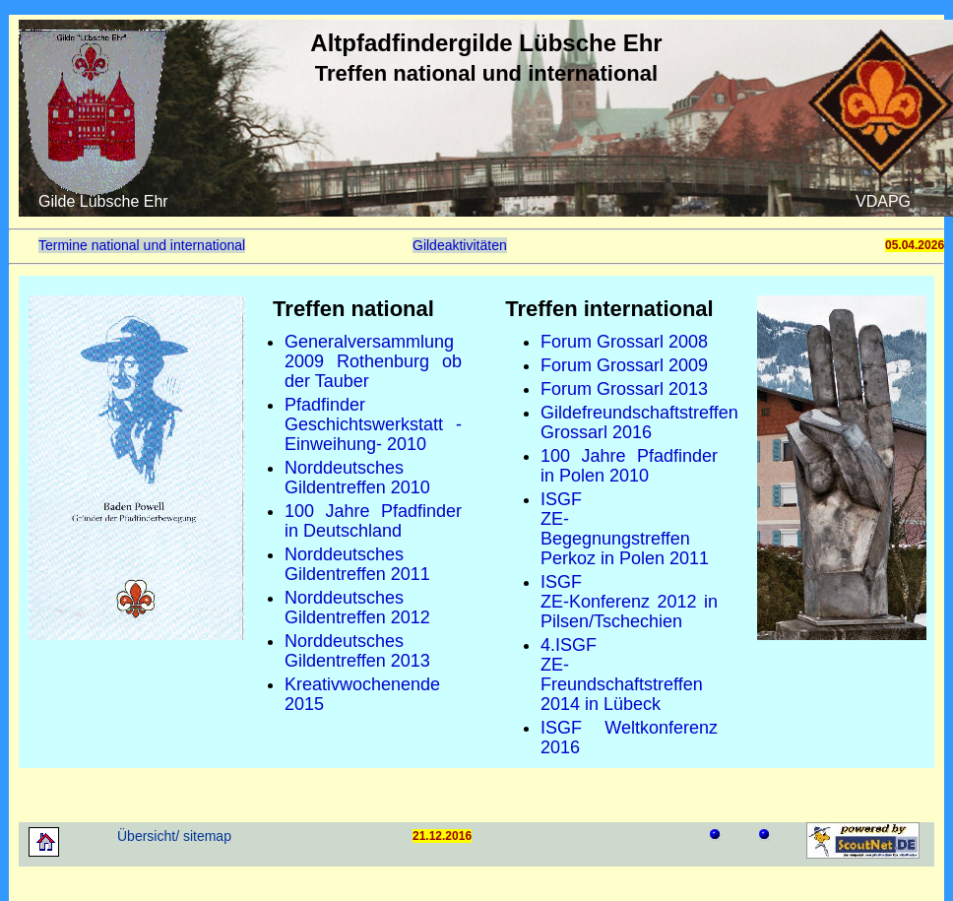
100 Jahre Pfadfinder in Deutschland (373, 521)
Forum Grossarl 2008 (624, 342)
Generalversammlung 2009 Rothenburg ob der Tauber (373, 361)
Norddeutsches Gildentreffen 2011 (357, 564)
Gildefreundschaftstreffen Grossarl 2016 (639, 422)
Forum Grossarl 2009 (624, 365)
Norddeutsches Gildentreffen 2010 (357, 477)
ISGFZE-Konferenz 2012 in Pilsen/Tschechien (629, 601)
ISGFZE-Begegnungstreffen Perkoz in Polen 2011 (624, 528)
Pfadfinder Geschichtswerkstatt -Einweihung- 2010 (373, 424)
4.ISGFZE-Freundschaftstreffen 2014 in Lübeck (621, 674)
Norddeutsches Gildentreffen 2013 (357, 651)
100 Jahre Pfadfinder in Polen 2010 (629, 465)
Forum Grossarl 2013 (624, 389)
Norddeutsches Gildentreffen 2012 (357, 607)
